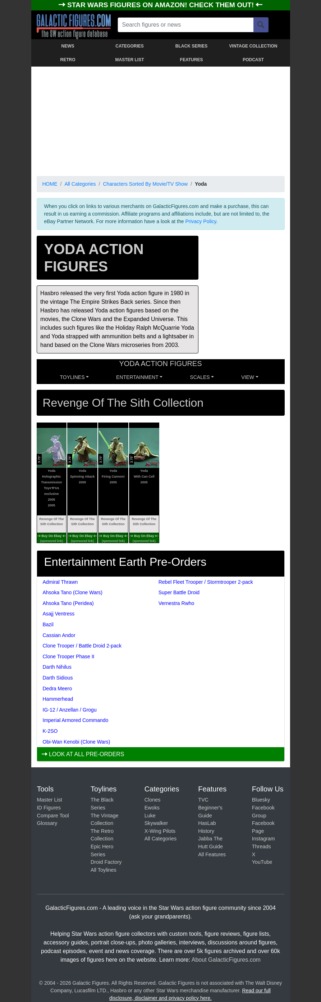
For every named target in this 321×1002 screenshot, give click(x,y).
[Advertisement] (161, 119)
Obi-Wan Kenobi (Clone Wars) (76, 742)
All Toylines (103, 870)
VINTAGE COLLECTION (253, 46)
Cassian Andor (59, 635)
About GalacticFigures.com (226, 960)
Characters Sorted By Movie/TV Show (145, 184)
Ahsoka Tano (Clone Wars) (73, 592)
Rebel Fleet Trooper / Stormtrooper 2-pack (206, 582)
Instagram (263, 838)
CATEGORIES (129, 46)
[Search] (261, 24)
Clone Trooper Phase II (69, 656)
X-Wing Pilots (160, 831)
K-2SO (50, 731)
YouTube (262, 862)
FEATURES (191, 59)
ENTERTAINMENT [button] (137, 377)
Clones (153, 800)
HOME (50, 184)
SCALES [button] (200, 377)
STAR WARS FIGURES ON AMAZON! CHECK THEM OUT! (161, 5)
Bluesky (261, 800)
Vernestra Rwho (176, 603)
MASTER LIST (129, 59)
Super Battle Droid (179, 592)
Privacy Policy (200, 221)
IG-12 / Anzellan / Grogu (70, 710)
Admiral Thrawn (60, 582)
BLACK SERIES (191, 46)
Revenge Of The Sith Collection (51, 521)
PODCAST (253, 59)
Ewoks (152, 808)
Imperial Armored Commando (76, 720)
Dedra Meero (57, 688)
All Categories (80, 184)
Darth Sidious (58, 678)
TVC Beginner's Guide (210, 807)
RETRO (67, 59)
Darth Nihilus (57, 667)
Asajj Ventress (59, 614)
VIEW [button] (247, 377)
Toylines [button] (72, 377)
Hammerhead (58, 699)
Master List (49, 800)
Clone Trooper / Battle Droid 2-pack (82, 646)
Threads (261, 846)
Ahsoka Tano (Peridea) (68, 603)
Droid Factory (106, 862)
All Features (212, 854)
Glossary (47, 823)
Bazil (48, 624)
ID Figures (49, 808)
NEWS (67, 46)
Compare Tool (53, 815)
